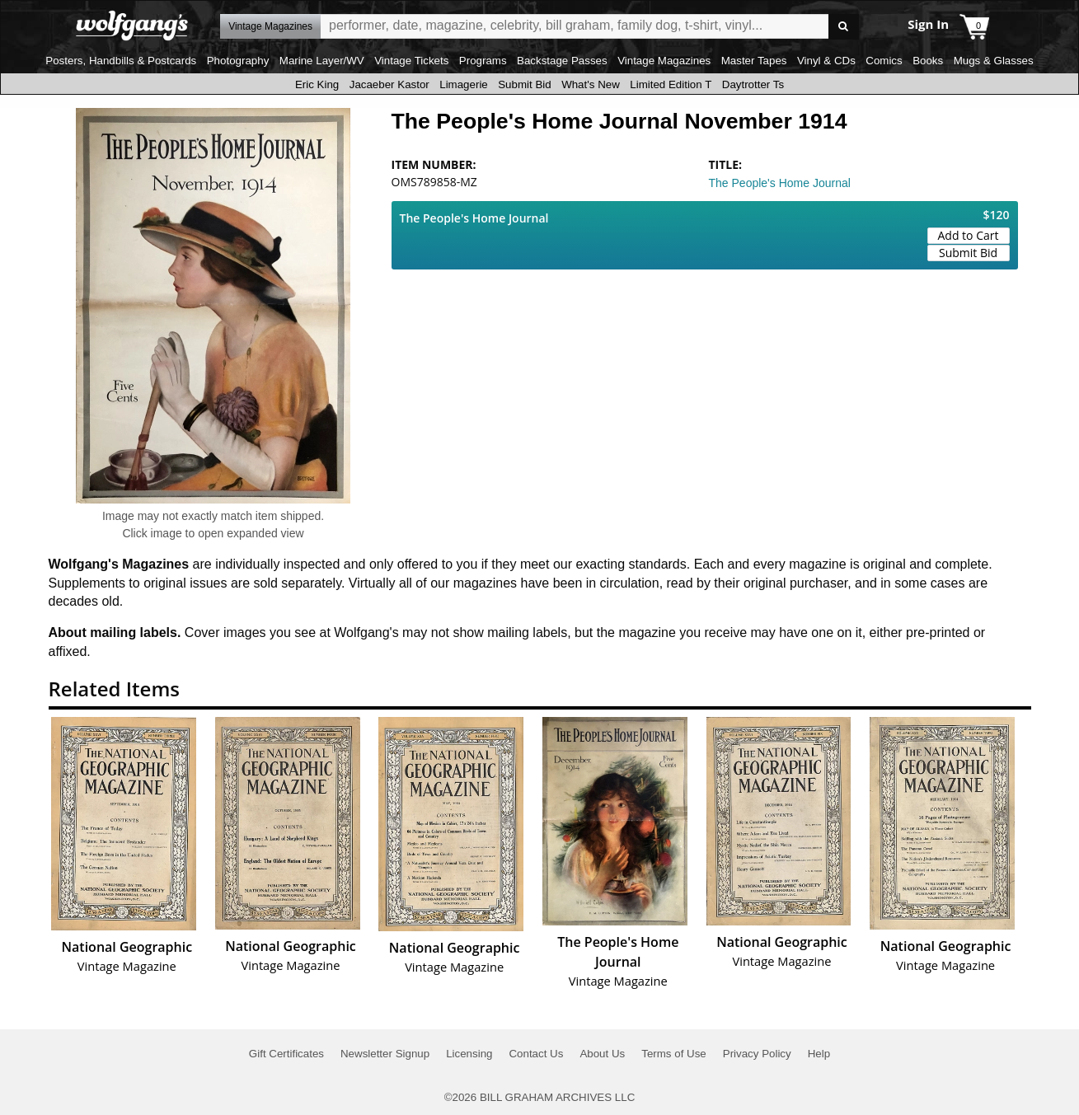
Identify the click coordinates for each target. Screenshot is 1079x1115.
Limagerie (463, 84)
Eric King (317, 84)
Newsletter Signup (384, 1053)
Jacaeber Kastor (389, 84)
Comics (884, 60)
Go (843, 27)
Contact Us (536, 1053)
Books (927, 60)
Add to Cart (968, 235)
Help (819, 1053)
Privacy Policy (757, 1053)
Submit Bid (524, 84)
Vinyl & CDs (826, 60)
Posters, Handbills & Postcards (120, 60)
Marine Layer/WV (321, 60)
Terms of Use (673, 1053)
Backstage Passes (562, 60)
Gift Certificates (286, 1053)
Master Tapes (754, 60)
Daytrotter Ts (753, 84)
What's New (590, 84)
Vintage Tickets (411, 60)
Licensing (469, 1053)
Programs (483, 60)
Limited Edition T (670, 84)
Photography (238, 60)
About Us (602, 1053)
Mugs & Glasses (994, 60)
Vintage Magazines (664, 60)
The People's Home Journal (780, 183)
